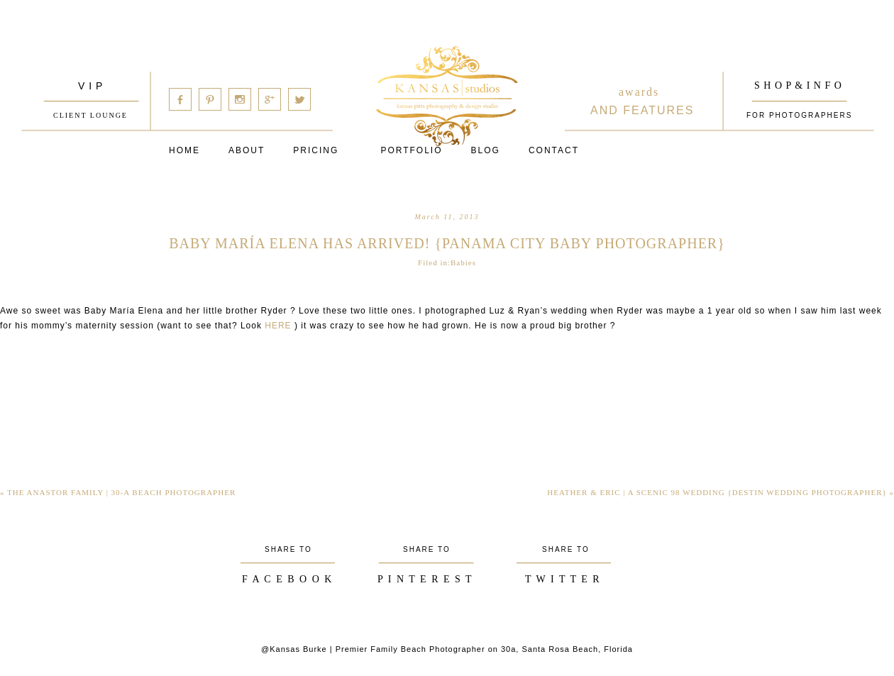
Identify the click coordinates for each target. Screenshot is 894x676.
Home (184, 150)
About (246, 150)
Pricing (315, 150)
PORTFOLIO (411, 150)
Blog (485, 150)
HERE (278, 326)
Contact (554, 150)
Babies (463, 262)
